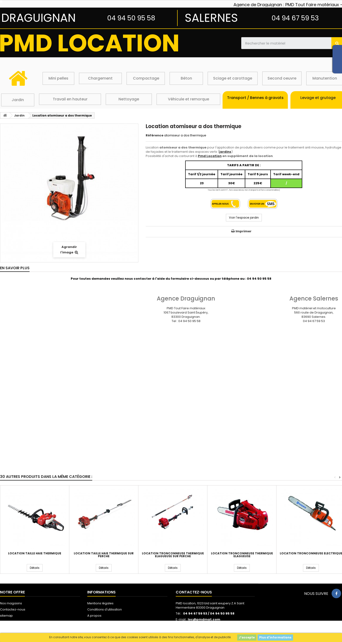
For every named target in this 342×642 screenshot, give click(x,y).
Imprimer (243, 231)
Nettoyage (128, 99)
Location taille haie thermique (34, 553)
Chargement (100, 78)
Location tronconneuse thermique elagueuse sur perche (173, 555)
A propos (94, 615)
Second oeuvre (281, 78)
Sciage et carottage (232, 78)
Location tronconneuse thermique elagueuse (242, 555)
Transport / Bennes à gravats (255, 97)
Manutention (324, 78)
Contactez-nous (12, 609)
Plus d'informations (275, 637)
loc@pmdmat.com (204, 619)
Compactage (146, 78)
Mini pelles (58, 78)
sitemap (6, 615)
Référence (154, 135)
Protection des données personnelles (116, 628)
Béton (186, 78)
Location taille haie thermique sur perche (104, 555)
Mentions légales (100, 603)
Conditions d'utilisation (104, 609)
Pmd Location (210, 156)
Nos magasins (11, 603)
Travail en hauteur (70, 99)
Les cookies (96, 622)
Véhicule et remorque (188, 99)
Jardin (18, 100)
